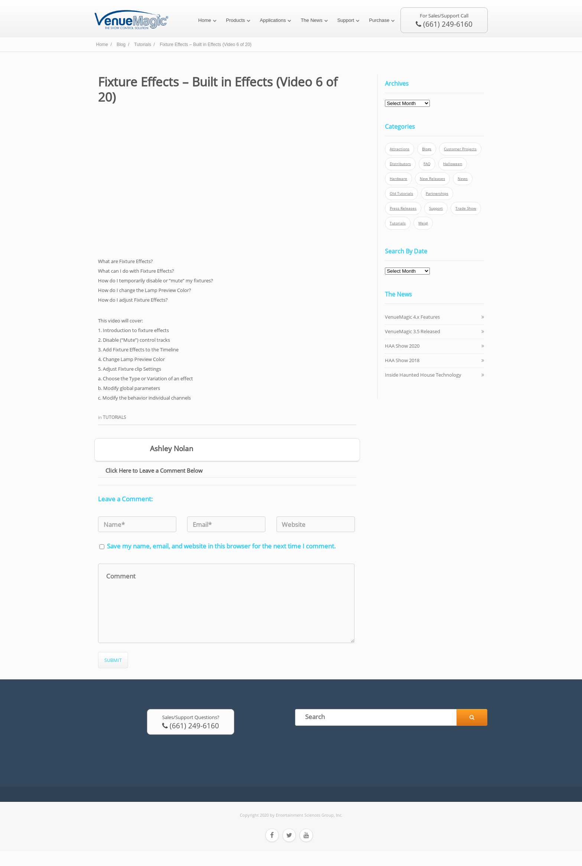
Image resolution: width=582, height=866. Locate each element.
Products (235, 20)
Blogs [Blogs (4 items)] (426, 149)
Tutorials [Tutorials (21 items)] (398, 223)
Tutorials (114, 417)
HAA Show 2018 (402, 360)
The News (312, 20)
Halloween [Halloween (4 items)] (452, 163)
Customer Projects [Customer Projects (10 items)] (460, 149)
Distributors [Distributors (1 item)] (400, 163)
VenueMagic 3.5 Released (412, 331)
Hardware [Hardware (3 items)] (398, 178)
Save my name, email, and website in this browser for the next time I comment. (221, 546)
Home (204, 20)
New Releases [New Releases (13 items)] (432, 178)
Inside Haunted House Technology (423, 374)
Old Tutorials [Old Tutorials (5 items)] (401, 193)
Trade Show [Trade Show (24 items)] (465, 208)
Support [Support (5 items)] (436, 208)
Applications (273, 20)
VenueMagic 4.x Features (412, 317)
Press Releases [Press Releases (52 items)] (403, 208)
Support (345, 20)
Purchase (379, 20)
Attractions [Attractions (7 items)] (399, 149)
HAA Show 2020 (402, 345)
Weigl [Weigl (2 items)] (423, 223)
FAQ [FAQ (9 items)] (427, 163)
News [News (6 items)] (463, 178)
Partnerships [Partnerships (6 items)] (437, 193)
